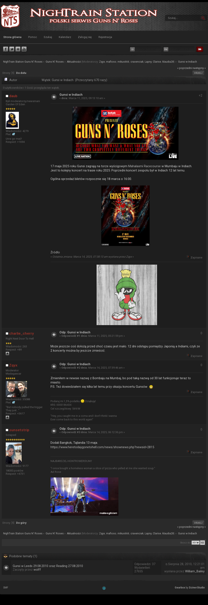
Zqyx (102, 61)
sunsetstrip (19, 430)
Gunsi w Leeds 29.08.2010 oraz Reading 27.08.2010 (48, 566)
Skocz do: (185, 542)
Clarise (157, 61)
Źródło (55, 252)
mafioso (111, 61)
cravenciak (137, 61)
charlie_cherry (21, 333)
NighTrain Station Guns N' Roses (10, 16)
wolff (37, 569)
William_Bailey (195, 571)
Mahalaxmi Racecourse (144, 166)
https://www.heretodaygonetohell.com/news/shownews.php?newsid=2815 (102, 447)
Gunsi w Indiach (71, 95)
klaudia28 (168, 61)
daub (13, 96)
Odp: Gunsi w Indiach (74, 332)
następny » (199, 68)
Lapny (148, 61)
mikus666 (123, 61)
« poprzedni (184, 68)
